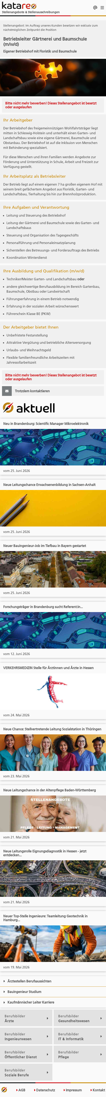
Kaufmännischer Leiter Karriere (28, 1002)
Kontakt (97, 1090)
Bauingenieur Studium (22, 992)
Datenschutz (44, 1090)
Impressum (72, 1090)
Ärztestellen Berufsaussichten (27, 981)
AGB (20, 1090)
